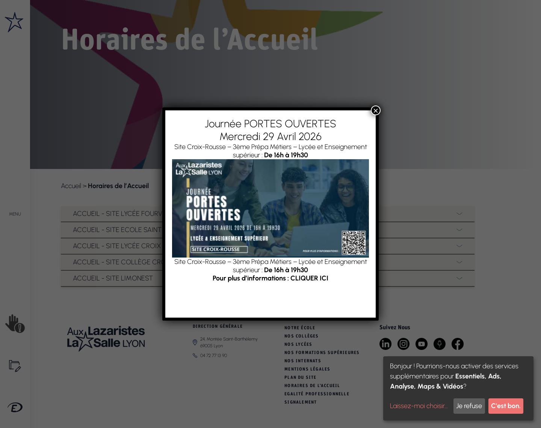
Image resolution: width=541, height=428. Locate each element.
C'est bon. (506, 406)
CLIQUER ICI (309, 278)
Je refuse (469, 406)
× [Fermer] (375, 110)
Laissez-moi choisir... (419, 406)
